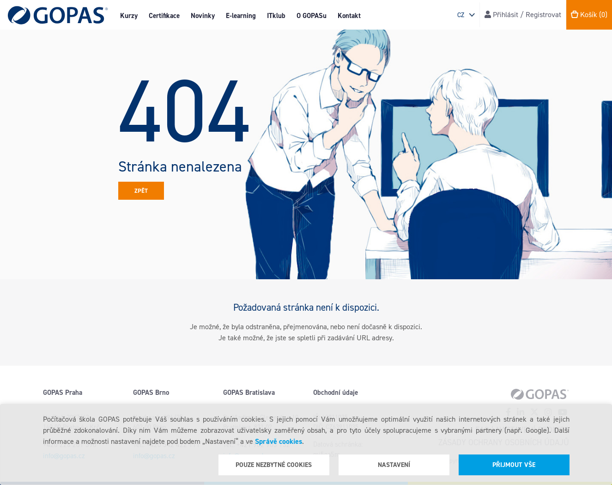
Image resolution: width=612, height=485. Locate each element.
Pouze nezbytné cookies (274, 464)
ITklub (276, 15)
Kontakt (349, 15)
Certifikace (164, 15)
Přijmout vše (513, 464)
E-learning (241, 15)
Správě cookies (278, 441)
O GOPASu (312, 15)
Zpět (141, 191)
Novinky (203, 15)
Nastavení (394, 464)
